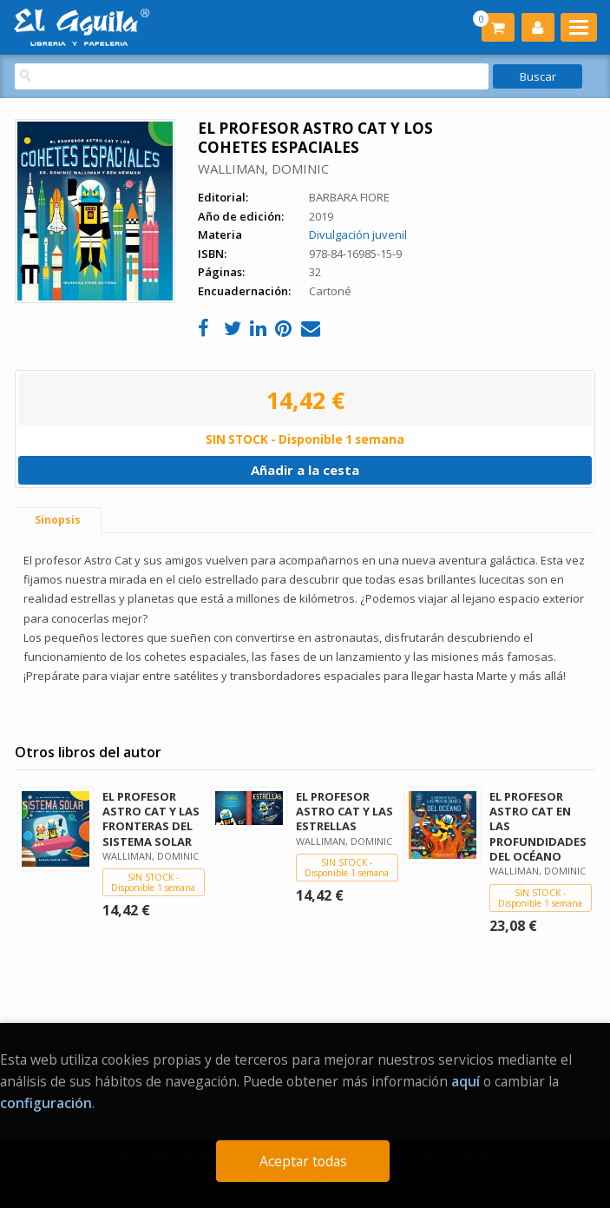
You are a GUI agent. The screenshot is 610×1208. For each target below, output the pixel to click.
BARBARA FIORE (349, 197)
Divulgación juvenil (358, 234)
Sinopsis (58, 519)
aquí (465, 1081)
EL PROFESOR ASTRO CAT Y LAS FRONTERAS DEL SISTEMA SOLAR (151, 818)
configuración (46, 1102)
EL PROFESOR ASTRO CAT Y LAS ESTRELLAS (344, 811)
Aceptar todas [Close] (303, 1161)
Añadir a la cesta (305, 470)
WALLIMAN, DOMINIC (263, 168)
